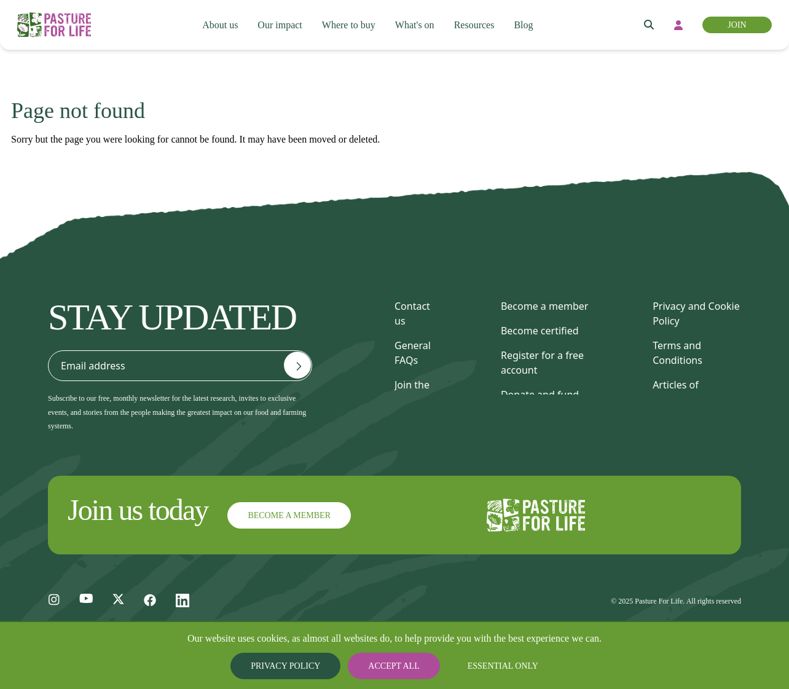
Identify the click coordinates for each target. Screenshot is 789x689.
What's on (417, 25)
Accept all (394, 665)
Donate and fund (540, 394)
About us (217, 25)
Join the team (412, 392)
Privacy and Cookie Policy (696, 313)
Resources (479, 25)
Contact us (412, 313)
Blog (529, 25)
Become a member (544, 306)
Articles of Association (679, 392)
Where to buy (348, 25)
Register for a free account (542, 362)
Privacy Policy (296, 665)
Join (736, 24)
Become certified (540, 330)
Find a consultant (540, 419)
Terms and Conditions (677, 353)
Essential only (493, 665)
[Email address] (297, 365)
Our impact (278, 25)
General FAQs (412, 353)
